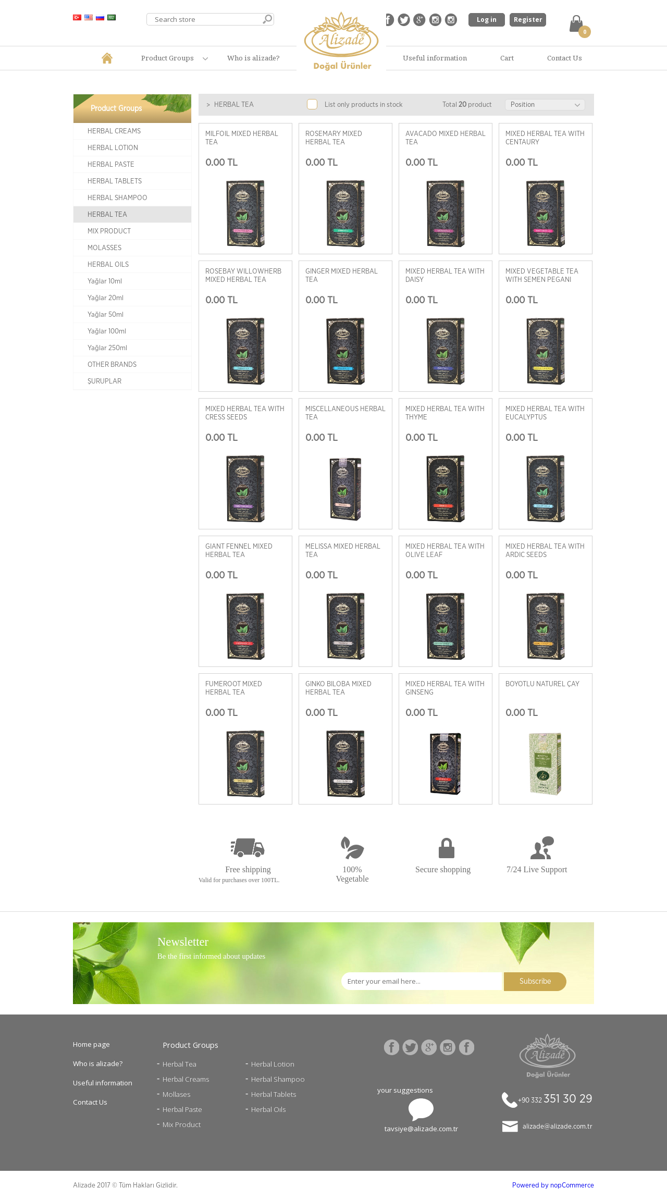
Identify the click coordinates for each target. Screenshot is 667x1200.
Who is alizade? (253, 58)
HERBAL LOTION (113, 148)
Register (528, 19)
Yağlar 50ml (105, 314)
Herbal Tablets (273, 1094)
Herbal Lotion (272, 1064)
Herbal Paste (182, 1109)
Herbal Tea (179, 1064)
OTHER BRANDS (112, 364)
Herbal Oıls (268, 1109)
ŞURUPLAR (104, 381)
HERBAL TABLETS (115, 181)
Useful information (435, 58)
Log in (487, 19)
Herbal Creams (186, 1079)
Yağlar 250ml (107, 348)
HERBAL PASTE (111, 164)
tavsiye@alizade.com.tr (421, 1128)
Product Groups (167, 58)
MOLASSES (104, 248)
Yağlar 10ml (105, 281)
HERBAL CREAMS (114, 131)
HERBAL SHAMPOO (117, 198)
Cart (507, 58)
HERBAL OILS (108, 264)
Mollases (176, 1094)
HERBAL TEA (107, 214)
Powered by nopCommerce (553, 1185)
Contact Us (564, 58)
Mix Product (182, 1124)
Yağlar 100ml (107, 331)
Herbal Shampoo (278, 1079)
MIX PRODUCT (109, 231)
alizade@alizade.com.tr (557, 1126)
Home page (91, 1044)
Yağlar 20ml (105, 298)
